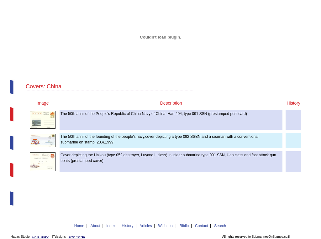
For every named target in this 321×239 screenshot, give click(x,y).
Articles (145, 226)
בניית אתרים (77, 236)
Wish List (165, 226)
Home (79, 226)
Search (220, 226)
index (111, 226)
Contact (201, 226)
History (127, 226)
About (95, 226)
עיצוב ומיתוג (40, 236)
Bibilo (184, 226)
